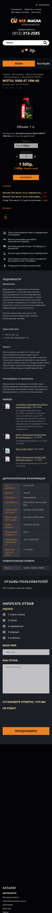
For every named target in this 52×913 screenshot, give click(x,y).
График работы (26, 29)
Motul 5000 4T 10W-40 (31, 77)
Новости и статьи (32, 9)
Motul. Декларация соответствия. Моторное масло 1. (31, 436)
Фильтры (7, 908)
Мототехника (18, 74)
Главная (6, 74)
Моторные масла (12, 77)
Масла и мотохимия (35, 74)
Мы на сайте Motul (24, 449)
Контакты (36, 12)
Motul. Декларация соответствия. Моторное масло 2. (31, 458)
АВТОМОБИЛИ (9, 893)
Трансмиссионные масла (14, 901)
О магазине (16, 9)
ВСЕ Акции (43, 63)
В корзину (26, 177)
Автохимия (8, 904)
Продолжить (26, 731)
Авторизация (44, 4)
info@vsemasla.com (31, 24)
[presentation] (23, 718)
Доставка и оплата (20, 12)
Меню (19, 63)
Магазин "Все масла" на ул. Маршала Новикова (25, 192)
